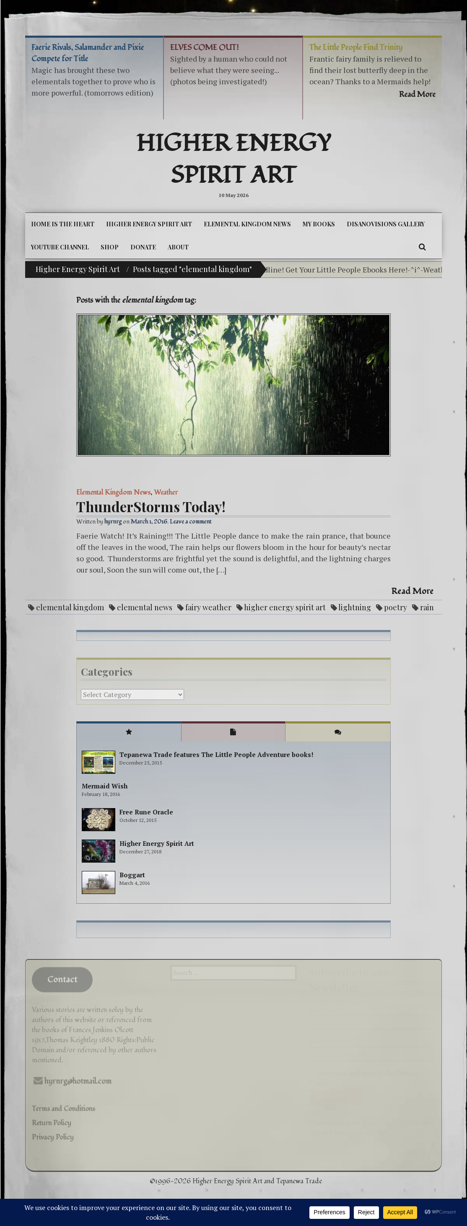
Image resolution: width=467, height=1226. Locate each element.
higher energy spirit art (285, 607)
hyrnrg (113, 522)
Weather (166, 492)
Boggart (132, 875)
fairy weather (208, 607)
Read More (412, 591)
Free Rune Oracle (146, 812)
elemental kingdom (70, 607)
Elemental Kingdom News (247, 224)
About (178, 247)
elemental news (144, 607)
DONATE (143, 247)
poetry (395, 607)
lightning (354, 607)
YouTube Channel (60, 247)
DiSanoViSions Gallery (386, 224)
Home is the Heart (62, 224)
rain (427, 607)
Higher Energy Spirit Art (233, 160)
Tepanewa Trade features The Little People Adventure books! (216, 754)
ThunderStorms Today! (151, 506)
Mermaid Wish (104, 786)
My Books (319, 224)
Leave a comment (190, 522)
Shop (110, 247)
